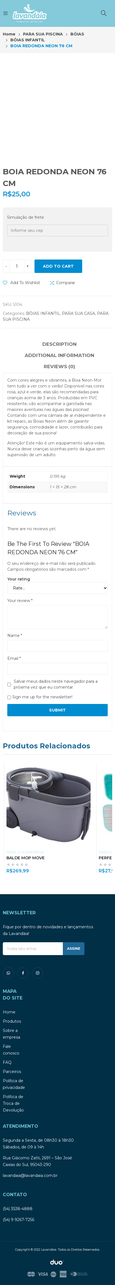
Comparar (65, 282)
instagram (37, 973)
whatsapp (8, 973)
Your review (20, 600)
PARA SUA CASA (78, 313)
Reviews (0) (59, 366)
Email (14, 658)
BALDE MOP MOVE (25, 857)
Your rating (18, 579)
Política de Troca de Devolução (13, 1103)
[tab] (59, 345)
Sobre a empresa (11, 1034)
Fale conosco (11, 1050)
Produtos (12, 1021)
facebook (23, 973)
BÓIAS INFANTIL (43, 313)
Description (59, 344)
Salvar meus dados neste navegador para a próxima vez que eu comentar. (56, 684)
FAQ (7, 1062)
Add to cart (58, 266)
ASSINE (73, 948)
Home (9, 1012)
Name (14, 635)
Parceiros (12, 1071)
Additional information (59, 355)
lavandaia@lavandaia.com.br (30, 1175)
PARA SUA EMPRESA (25, 852)
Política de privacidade (14, 1084)
